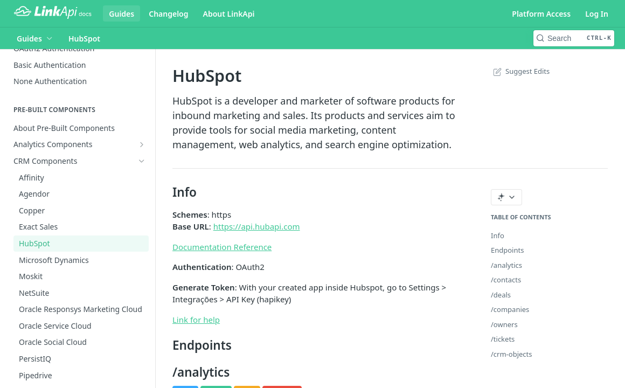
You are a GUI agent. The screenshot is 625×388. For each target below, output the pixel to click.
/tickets (503, 339)
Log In (596, 14)
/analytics (506, 265)
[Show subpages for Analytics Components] (141, 144)
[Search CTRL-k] (573, 38)
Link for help (196, 319)
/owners (504, 324)
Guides (121, 14)
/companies (510, 309)
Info (497, 235)
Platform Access (541, 14)
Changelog (168, 14)
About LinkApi (229, 14)
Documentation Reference (222, 246)
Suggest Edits (520, 71)
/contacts (506, 280)
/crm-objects (511, 354)
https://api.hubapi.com (256, 226)
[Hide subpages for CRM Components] (141, 161)
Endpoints (507, 250)
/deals (501, 295)
